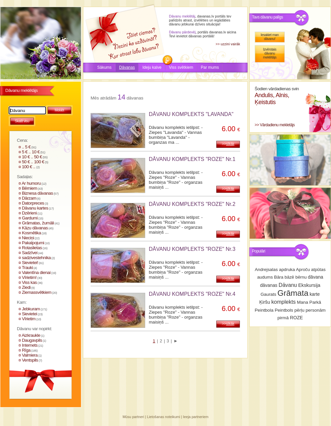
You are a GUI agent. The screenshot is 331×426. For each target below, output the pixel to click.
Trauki (27, 267)
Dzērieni (29, 213)
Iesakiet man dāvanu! (269, 37)
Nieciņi (28, 237)
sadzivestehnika (36, 257)
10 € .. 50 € (32, 156)
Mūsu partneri (133, 417)
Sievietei (29, 313)
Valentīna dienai (36, 272)
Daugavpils (32, 340)
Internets (29, 345)
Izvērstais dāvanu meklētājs (269, 53)
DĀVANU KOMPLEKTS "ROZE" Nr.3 (192, 249)
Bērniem (29, 188)
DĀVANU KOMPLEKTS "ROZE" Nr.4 (192, 294)
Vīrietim (28, 318)
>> (228, 144)
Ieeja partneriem (195, 417)
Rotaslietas (32, 247)
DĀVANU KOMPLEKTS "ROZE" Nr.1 (192, 159)
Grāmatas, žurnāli (38, 222)
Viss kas (29, 282)
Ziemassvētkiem (36, 292)
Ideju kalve (152, 67)
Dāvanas (127, 67)
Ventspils (30, 360)
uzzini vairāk (230, 44)
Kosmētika (31, 232)
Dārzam (29, 198)
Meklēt (59, 110)
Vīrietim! (29, 277)
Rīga (26, 350)
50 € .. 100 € (33, 161)
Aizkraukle (30, 335)
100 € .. (29, 166)
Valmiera (30, 355)
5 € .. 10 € (31, 151)
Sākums (104, 67)
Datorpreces (33, 203)
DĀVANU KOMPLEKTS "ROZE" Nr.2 (192, 204)
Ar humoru (31, 183)
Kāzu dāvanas (35, 227)
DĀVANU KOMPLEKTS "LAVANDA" (191, 114)
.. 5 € (26, 146)
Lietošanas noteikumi (163, 417)
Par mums (210, 67)
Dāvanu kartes (35, 208)
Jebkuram (31, 308)
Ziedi (26, 287)
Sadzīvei (29, 252)
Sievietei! (30, 262)
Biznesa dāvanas (37, 193)
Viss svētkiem (181, 67)
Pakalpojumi (33, 242)
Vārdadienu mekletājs (277, 125)
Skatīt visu (22, 121)
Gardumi (30, 217)
